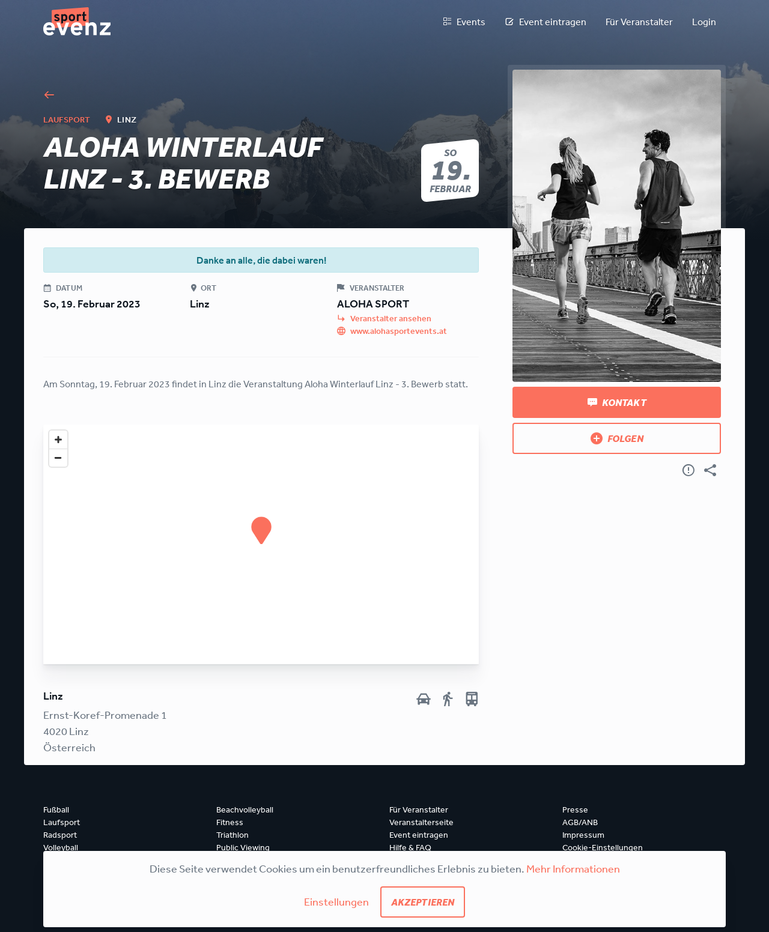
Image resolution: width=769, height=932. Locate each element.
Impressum (583, 834)
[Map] (261, 544)
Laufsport (61, 822)
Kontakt (617, 402)
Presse (575, 809)
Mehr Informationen (573, 868)
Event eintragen (545, 21)
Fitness (229, 822)
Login (704, 22)
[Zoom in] (58, 440)
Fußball (56, 809)
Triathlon (232, 834)
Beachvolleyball (244, 809)
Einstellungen (336, 901)
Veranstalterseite (421, 822)
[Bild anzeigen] (616, 226)
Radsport (60, 834)
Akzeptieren (423, 902)
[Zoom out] (58, 458)
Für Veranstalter (639, 22)
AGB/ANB (580, 822)
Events (463, 21)
